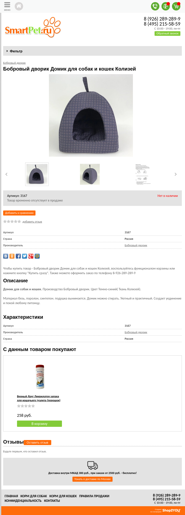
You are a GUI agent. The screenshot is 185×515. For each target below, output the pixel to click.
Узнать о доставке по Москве (92, 479)
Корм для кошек (63, 496)
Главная (11, 496)
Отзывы (13, 442)
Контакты (52, 501)
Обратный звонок (167, 33)
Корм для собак (33, 496)
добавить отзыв (32, 221)
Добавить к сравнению (19, 213)
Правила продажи (94, 496)
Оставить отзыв (37, 442)
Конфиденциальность (23, 501)
